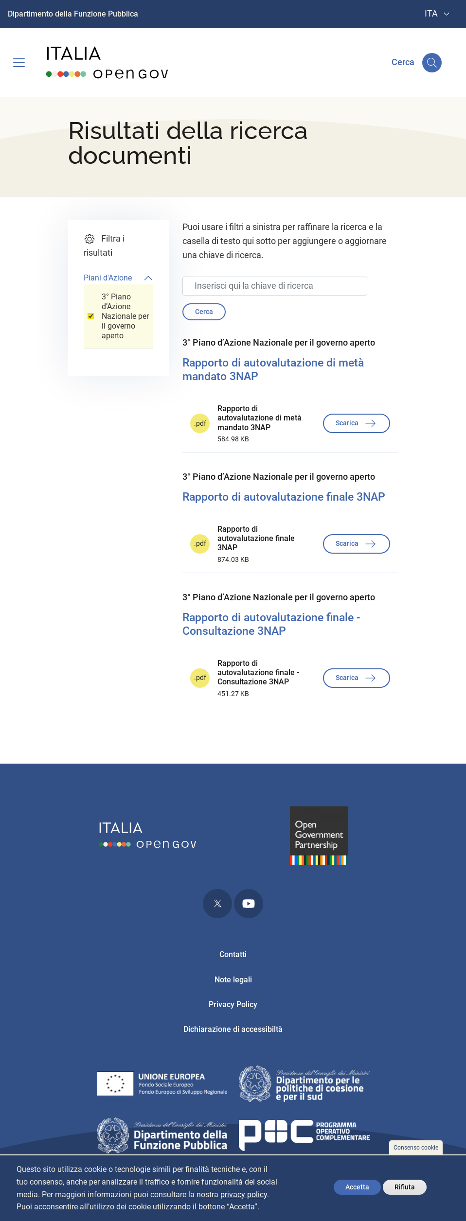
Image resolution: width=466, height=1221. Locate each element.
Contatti (233, 954)
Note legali (233, 979)
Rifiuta (404, 1187)
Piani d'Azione (108, 277)
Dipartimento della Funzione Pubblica (73, 13)
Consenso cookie (416, 1147)
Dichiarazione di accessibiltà (233, 1029)
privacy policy (243, 1194)
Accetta (357, 1187)
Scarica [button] (356, 423)
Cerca (204, 311)
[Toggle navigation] (19, 62)
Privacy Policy (233, 1004)
